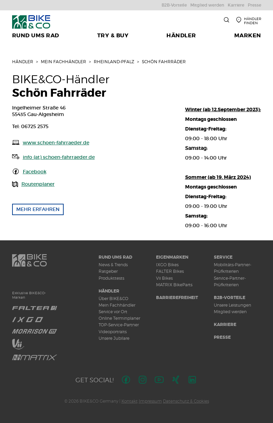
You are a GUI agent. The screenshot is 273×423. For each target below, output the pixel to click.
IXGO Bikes (167, 264)
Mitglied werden (230, 311)
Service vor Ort (113, 311)
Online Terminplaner (119, 318)
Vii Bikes (164, 278)
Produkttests (111, 278)
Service (223, 257)
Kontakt (129, 401)
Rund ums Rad (115, 257)
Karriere (225, 324)
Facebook (34, 172)
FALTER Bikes (170, 271)
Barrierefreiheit (177, 297)
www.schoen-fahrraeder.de (56, 143)
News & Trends (113, 264)
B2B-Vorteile (229, 297)
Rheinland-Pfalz (114, 61)
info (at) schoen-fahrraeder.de (59, 157)
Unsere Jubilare (114, 338)
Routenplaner (38, 184)
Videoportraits (113, 331)
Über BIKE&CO (113, 298)
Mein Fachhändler (63, 61)
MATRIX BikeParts (174, 284)
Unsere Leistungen (232, 305)
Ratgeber (108, 271)
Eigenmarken (172, 257)
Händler (22, 61)
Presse (222, 337)
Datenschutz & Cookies (186, 401)
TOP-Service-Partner (119, 324)
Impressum (150, 401)
